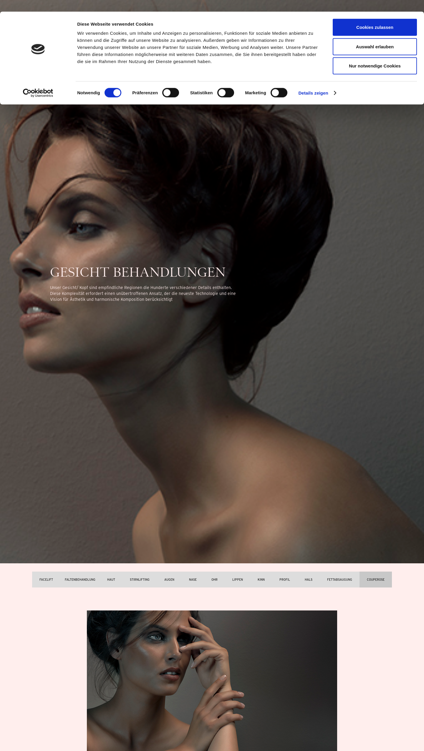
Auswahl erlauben (375, 34)
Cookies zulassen (374, 15)
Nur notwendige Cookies (375, 54)
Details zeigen (313, 81)
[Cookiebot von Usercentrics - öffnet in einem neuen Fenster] (38, 81)
